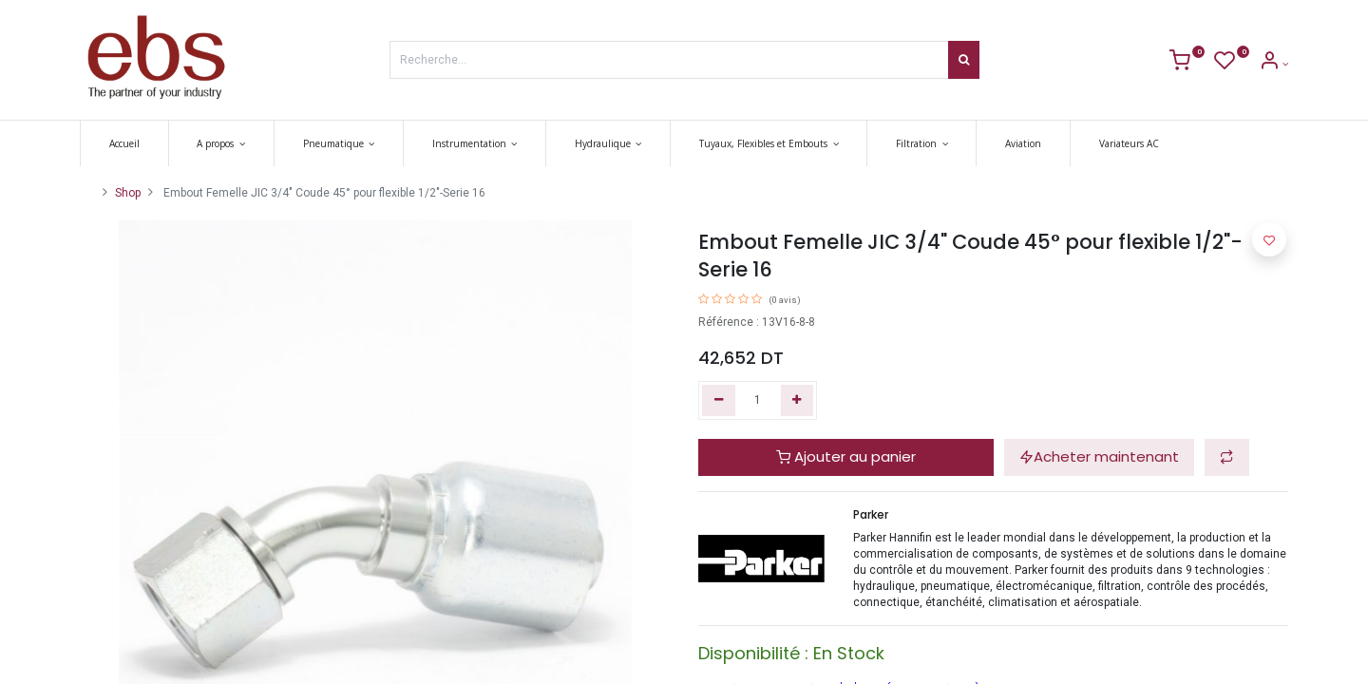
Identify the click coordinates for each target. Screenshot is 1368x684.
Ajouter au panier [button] (846, 456)
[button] (1227, 457)
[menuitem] (124, 143)
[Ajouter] (797, 400)
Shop (128, 193)
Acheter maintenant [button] (1099, 456)
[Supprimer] (718, 400)
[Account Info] (1273, 64)
